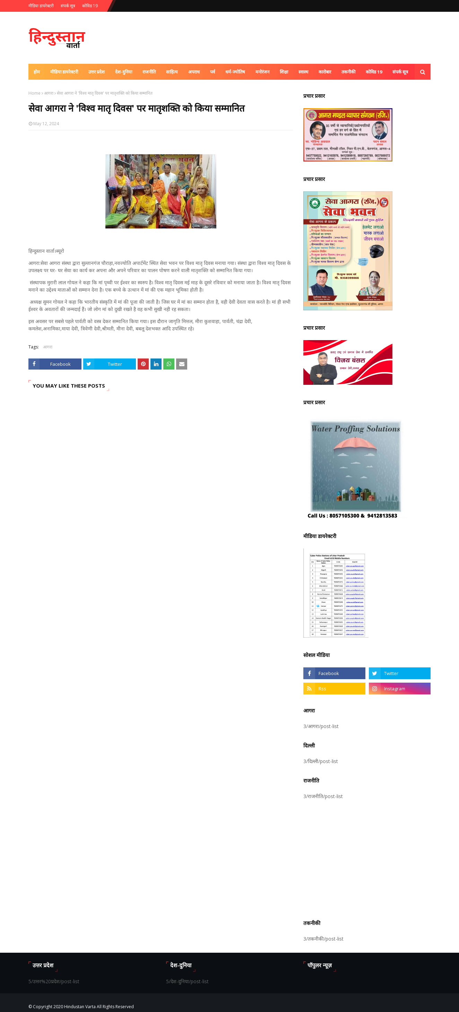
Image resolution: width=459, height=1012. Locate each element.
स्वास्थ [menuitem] (303, 72)
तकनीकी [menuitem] (348, 72)
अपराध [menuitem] (194, 72)
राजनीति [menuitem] (149, 72)
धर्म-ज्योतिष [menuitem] (235, 72)
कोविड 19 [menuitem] (374, 72)
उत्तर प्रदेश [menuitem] (96, 72)
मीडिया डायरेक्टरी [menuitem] (64, 72)
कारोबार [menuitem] (325, 72)
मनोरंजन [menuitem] (262, 72)
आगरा (48, 93)
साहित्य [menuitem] (172, 72)
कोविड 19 (90, 6)
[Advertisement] (367, 858)
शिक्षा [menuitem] (284, 72)
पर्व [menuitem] (212, 72)
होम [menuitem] (37, 72)
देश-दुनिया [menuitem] (123, 72)
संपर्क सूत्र (68, 6)
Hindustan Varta (80, 1007)
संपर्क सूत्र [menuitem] (400, 72)
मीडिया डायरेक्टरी (41, 6)
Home (34, 93)
